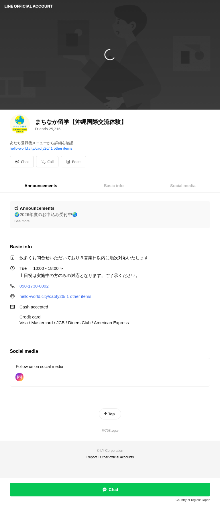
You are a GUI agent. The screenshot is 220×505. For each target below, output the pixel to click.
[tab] (40, 186)
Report (92, 457)
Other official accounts (117, 457)
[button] (73, 161)
